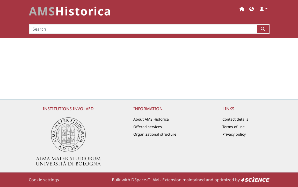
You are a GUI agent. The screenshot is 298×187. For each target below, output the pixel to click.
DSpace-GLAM (145, 180)
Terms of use (233, 126)
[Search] (143, 29)
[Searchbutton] (263, 29)
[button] (252, 9)
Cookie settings (44, 180)
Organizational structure (154, 134)
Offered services (147, 126)
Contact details (235, 119)
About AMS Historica (151, 119)
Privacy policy (234, 134)
